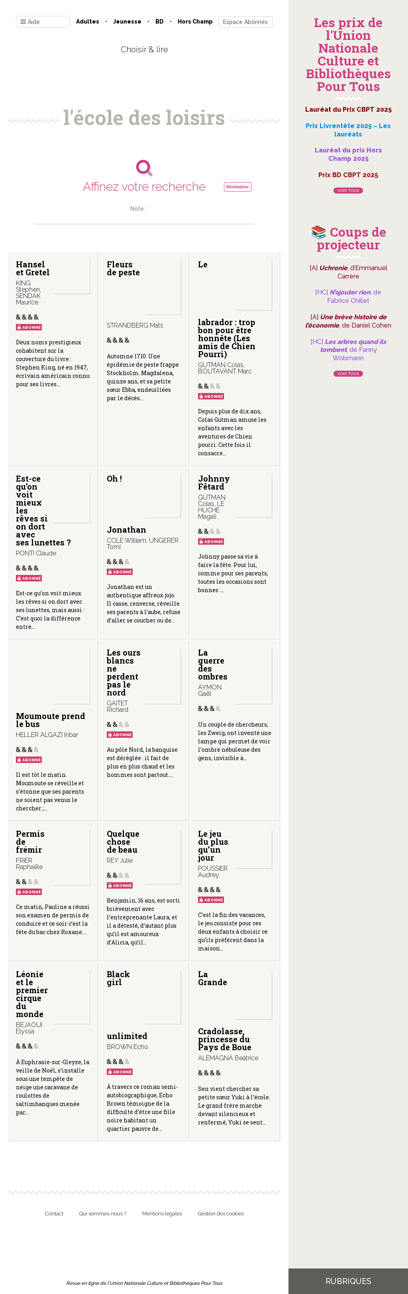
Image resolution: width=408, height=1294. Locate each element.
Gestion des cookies (221, 1214)
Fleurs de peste (123, 268)
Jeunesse (127, 21)
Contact (54, 1214)
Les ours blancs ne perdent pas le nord (124, 672)
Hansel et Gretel (33, 268)
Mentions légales (162, 1214)
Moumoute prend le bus (50, 720)
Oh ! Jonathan (126, 504)
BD (159, 21)
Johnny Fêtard (214, 482)
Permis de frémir (30, 841)
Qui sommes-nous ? (102, 1214)
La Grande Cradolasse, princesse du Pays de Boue (224, 1010)
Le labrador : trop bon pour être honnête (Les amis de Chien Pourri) (226, 309)
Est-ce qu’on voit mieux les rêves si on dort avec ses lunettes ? (43, 510)
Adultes (87, 21)
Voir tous (348, 190)
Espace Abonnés (245, 22)
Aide (30, 22)
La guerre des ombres (213, 664)
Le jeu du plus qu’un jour (213, 845)
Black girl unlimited (127, 1005)
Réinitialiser (237, 187)
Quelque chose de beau (123, 841)
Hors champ (195, 21)
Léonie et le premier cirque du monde (32, 994)
